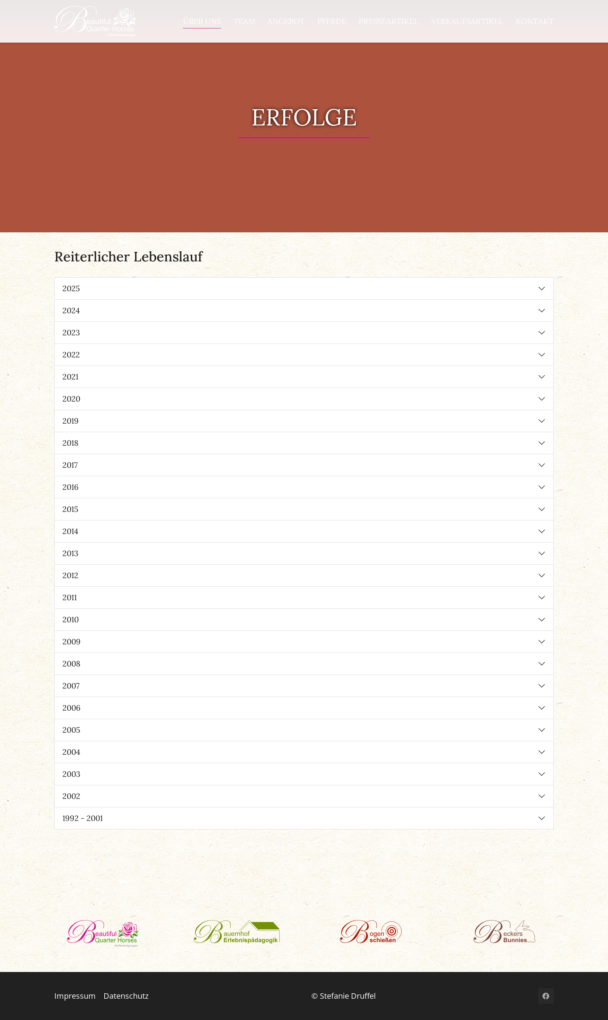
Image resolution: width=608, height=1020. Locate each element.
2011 (69, 597)
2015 (70, 509)
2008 (71, 663)
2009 (71, 641)
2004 (71, 752)
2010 (70, 619)
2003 (71, 774)
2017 (70, 465)
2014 (70, 531)
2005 (71, 730)
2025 (71, 288)
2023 (71, 332)
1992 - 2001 (82, 818)
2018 (70, 443)
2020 (71, 399)
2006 (71, 708)
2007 (70, 685)
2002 (71, 796)
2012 (70, 575)
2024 (71, 310)
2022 (71, 354)
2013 (70, 553)
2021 (70, 376)
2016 (70, 487)
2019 (70, 421)
